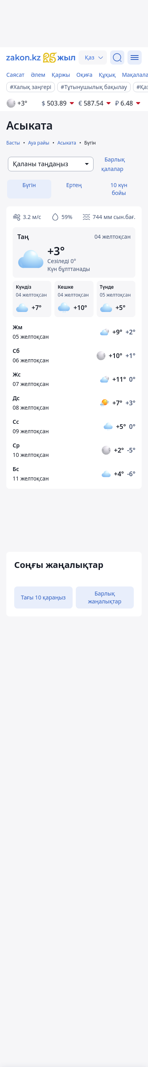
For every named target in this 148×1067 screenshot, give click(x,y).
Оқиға (84, 74)
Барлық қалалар (113, 164)
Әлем (38, 74)
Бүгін (29, 185)
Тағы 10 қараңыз (43, 597)
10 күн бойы (119, 189)
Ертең (74, 185)
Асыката (66, 142)
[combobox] (51, 164)
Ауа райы (38, 142)
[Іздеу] (117, 57)
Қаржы (61, 74)
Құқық (107, 74)
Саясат (15, 74)
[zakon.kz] (40, 57)
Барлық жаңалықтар (105, 597)
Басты (13, 142)
